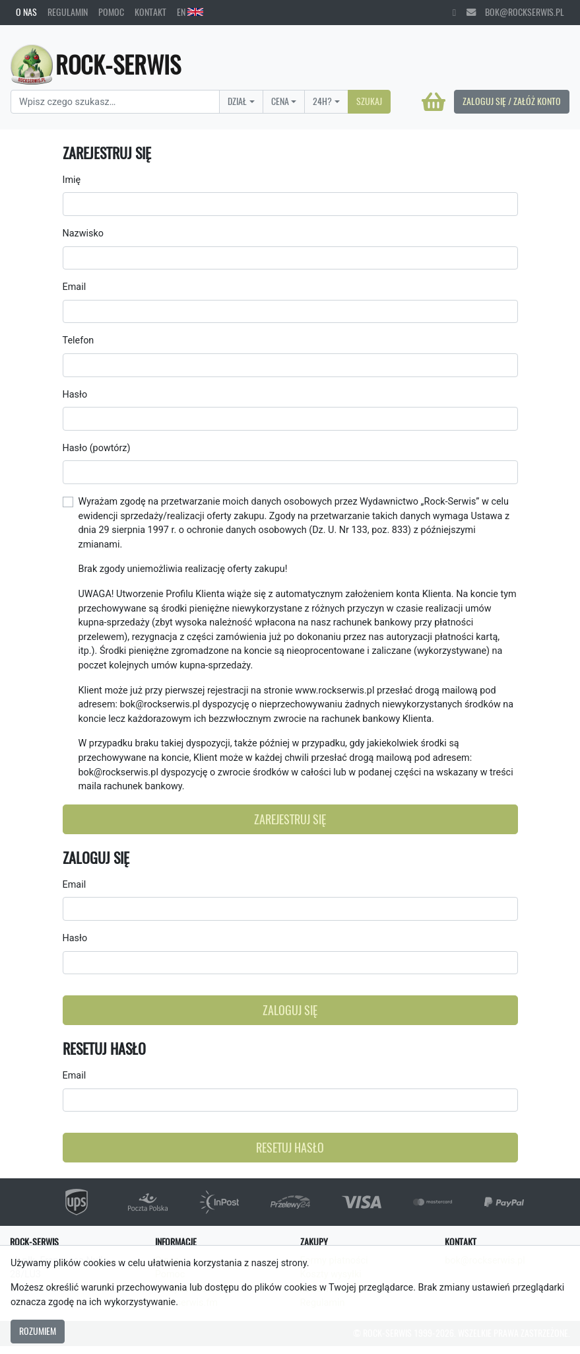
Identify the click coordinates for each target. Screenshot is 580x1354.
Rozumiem (37, 1330)
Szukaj (369, 101)
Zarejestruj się (290, 819)
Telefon (78, 340)
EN (190, 11)
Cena (280, 101)
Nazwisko (83, 233)
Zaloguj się (290, 1010)
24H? (322, 101)
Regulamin (68, 11)
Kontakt (150, 11)
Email (74, 287)
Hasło (75, 394)
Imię (72, 180)
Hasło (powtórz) (97, 448)
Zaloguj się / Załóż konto (512, 101)
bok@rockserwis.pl (515, 11)
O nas (26, 11)
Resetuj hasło (290, 1147)
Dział (237, 101)
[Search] (115, 102)
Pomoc (111, 11)
